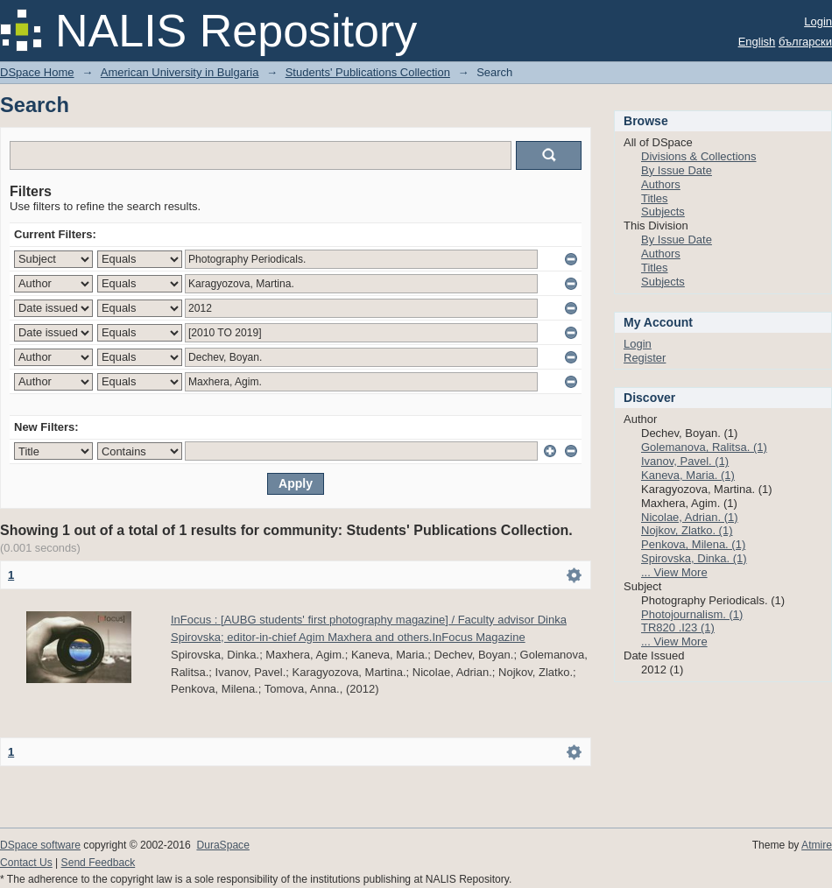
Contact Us (26, 862)
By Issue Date (676, 170)
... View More (674, 572)
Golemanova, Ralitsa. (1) (704, 447)
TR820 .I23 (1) (678, 627)
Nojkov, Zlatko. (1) (687, 530)
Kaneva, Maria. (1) (688, 475)
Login (818, 21)
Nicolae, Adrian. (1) (689, 517)
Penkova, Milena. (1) (693, 544)
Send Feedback (98, 862)
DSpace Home (37, 72)
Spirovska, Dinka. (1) (694, 558)
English (757, 41)
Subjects (663, 211)
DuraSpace (222, 845)
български (805, 41)
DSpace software (40, 845)
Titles (654, 198)
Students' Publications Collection (368, 72)
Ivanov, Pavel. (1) (685, 461)
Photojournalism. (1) (692, 614)
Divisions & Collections (699, 156)
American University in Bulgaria (180, 72)
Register (645, 357)
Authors (660, 184)
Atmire (816, 845)
